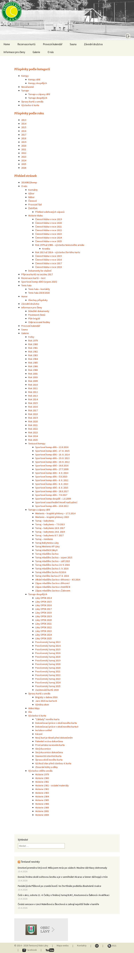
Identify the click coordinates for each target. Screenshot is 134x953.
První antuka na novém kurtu (50, 745)
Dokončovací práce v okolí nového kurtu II (56, 726)
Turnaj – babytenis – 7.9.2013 (50, 524)
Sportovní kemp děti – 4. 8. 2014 (51, 472)
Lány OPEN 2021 (43, 623)
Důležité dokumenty (38, 311)
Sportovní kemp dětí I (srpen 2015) (39, 281)
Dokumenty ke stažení (39, 270)
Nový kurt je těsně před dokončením (54, 737)
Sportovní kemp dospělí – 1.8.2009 (53, 498)
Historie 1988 (42, 807)
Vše (30, 711)
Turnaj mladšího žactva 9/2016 (50, 572)
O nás (51, 52)
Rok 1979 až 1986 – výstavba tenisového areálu (59, 245)
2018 (23, 138)
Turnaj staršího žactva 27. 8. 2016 (52, 575)
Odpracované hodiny (39, 322)
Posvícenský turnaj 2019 (47, 660)
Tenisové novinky (30, 861)
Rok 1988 (33, 370)
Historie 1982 (42, 789)
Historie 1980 (42, 778)
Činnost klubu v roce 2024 (48, 237)
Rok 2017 (33, 410)
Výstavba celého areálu (40, 770)
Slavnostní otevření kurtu (48, 756)
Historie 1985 (42, 800)
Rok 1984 (33, 359)
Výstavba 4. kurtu (30, 105)
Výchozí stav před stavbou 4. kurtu (53, 763)
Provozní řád (35, 204)
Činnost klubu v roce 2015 (48, 256)
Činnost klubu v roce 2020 (48, 222)
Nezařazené (27, 86)
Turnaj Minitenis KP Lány (47, 546)
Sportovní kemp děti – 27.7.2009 (51, 469)
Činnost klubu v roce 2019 (48, 219)
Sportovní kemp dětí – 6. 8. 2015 (51, 487)
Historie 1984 (42, 796)
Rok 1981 (33, 347)
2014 (23, 123)
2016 (23, 131)
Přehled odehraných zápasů (50, 211)
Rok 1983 (33, 355)
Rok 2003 (33, 377)
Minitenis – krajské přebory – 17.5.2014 (55, 513)
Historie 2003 (42, 814)
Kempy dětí (34, 79)
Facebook (29, 949)
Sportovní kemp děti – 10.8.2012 (51, 506)
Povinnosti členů (36, 314)
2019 (23, 142)
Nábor (31, 197)
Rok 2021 (33, 425)
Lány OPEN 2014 (43, 597)
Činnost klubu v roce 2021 (48, 226)
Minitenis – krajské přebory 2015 (52, 517)
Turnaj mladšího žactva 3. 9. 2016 (51, 568)
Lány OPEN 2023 (43, 631)
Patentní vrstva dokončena (49, 741)
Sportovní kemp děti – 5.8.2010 (51, 476)
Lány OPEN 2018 (43, 612)
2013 (23, 120)
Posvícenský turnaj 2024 (47, 682)
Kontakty (33, 189)
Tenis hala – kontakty (39, 289)
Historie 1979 (42, 774)
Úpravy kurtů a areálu (32, 101)
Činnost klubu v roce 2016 (48, 259)
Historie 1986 (42, 803)
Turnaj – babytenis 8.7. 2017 (49, 535)
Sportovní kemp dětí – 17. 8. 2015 (52, 450)
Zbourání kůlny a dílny (46, 767)
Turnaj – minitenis (44, 539)
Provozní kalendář (52, 44)
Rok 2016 (33, 406)
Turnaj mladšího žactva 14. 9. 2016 (52, 564)
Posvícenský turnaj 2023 (47, 678)
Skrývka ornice (43, 748)
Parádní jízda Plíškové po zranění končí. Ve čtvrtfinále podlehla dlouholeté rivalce (59, 886)
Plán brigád (34, 318)
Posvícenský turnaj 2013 (47, 642)
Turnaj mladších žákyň (46, 550)
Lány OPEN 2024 (43, 634)
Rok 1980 (33, 344)
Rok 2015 (33, 403)
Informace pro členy (14, 52)
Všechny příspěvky (38, 300)
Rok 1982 (33, 351)
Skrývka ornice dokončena (49, 752)
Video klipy (34, 708)
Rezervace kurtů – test (33, 278)
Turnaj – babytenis (44, 520)
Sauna (73, 44)
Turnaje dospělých (37, 97)
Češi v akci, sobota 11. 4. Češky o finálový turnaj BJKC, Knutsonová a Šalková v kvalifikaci (63, 895)
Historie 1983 (42, 792)
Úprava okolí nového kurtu (48, 759)
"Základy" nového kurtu (47, 719)
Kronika (46, 248)
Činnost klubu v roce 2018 (48, 267)
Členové (32, 200)
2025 (23, 164)
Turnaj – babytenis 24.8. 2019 (50, 531)
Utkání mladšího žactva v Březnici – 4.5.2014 (57, 579)
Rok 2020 (33, 421)
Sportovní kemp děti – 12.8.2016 (51, 447)
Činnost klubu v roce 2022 (48, 230)
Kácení (38, 734)
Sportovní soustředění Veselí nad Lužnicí (56, 502)
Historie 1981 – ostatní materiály (52, 785)
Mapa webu (63, 945)
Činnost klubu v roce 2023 (48, 233)
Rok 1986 (33, 366)
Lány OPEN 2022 (43, 627)
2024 (23, 160)
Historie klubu (35, 215)
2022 (23, 153)
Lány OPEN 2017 (43, 609)
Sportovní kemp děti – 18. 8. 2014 (52, 454)
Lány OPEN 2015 (43, 601)
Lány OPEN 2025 (43, 638)
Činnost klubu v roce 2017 (48, 263)
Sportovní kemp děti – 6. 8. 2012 (51, 480)
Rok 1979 (33, 340)
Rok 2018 (33, 414)
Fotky (31, 336)
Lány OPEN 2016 (43, 605)
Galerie (36, 52)
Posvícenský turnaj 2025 (47, 686)
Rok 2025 (33, 439)
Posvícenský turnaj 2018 (47, 656)
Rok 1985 (33, 362)
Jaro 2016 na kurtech (46, 700)
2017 (23, 134)
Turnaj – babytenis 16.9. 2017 (50, 528)
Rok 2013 (33, 395)
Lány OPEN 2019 (43, 616)
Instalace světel (43, 730)
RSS (111, 945)
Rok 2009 (33, 381)
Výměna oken (42, 704)
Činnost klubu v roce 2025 (48, 241)
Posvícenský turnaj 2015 (47, 649)
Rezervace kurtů (26, 44)
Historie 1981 (42, 781)
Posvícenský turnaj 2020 (47, 664)
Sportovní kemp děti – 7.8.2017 (51, 495)
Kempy (25, 75)
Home (6, 44)
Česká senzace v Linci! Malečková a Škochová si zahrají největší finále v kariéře (58, 904)
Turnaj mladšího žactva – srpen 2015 (53, 557)
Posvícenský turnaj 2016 (47, 653)
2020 (23, 145)
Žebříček (33, 208)
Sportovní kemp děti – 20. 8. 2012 (52, 461)
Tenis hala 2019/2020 (39, 292)
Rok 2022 (33, 428)
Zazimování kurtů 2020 (47, 689)
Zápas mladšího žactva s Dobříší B (52, 586)
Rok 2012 (33, 392)
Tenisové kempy (36, 443)
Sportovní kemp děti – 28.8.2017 (51, 491)
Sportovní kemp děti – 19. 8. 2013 (52, 458)
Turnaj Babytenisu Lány (47, 542)
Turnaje (25, 90)
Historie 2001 (42, 811)
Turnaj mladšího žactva (46, 553)
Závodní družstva (93, 44)
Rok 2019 (33, 417)
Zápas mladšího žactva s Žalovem (52, 590)
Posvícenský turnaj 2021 (47, 671)
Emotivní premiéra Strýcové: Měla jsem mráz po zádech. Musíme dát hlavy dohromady (62, 867)
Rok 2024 (33, 436)
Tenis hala (26, 285)
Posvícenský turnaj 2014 (47, 645)
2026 (23, 167)
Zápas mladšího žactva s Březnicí (52, 583)
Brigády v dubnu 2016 (46, 697)
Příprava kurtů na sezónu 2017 (37, 274)
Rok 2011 (33, 388)
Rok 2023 (33, 432)
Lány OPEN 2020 (43, 620)
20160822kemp (29, 182)
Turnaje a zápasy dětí (39, 94)
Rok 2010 (33, 384)
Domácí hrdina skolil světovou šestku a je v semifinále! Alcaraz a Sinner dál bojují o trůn (63, 876)
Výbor (31, 193)
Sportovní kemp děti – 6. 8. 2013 (51, 484)
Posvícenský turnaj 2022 (47, 675)
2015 (23, 127)
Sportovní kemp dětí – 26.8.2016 (51, 465)
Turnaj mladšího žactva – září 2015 (52, 561)
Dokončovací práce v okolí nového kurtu (56, 723)
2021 (23, 149)
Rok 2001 (33, 373)
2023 (23, 156)
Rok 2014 (33, 399)
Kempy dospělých (37, 83)
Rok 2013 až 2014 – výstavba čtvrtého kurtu (57, 252)
